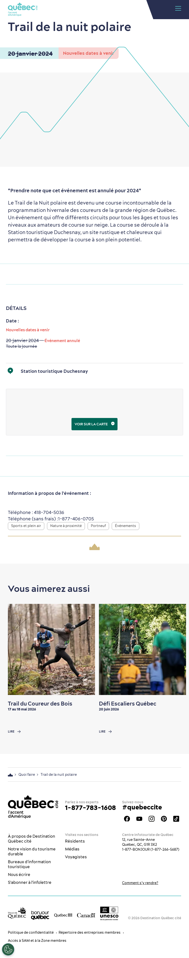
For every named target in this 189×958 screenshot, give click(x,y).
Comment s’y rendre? (140, 883)
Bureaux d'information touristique (29, 864)
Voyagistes (76, 856)
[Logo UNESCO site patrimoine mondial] (109, 913)
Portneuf (98, 526)
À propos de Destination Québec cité (31, 839)
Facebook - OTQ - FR (127, 819)
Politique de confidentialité (31, 932)
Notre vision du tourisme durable (32, 851)
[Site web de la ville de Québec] (17, 913)
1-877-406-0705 (76, 519)
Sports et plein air (26, 526)
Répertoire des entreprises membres (90, 932)
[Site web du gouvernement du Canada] (86, 915)
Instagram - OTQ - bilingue (152, 819)
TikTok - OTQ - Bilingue (176, 819)
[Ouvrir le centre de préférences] (8, 949)
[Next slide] (175, 649)
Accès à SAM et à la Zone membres (37, 940)
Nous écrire (19, 874)
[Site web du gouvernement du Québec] (63, 915)
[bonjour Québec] (40, 915)
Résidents (75, 841)
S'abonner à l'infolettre (29, 882)
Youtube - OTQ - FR (139, 819)
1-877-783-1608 (90, 808)
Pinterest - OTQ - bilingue (164, 819)
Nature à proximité (66, 526)
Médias (72, 849)
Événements (125, 526)
